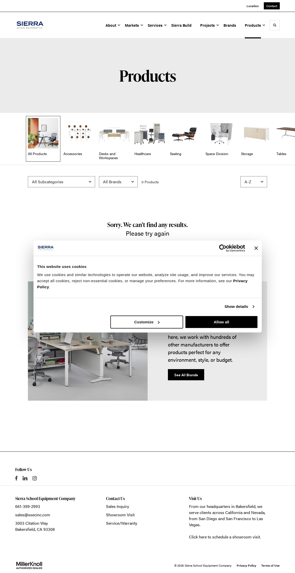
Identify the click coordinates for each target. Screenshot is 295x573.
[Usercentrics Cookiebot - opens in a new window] (223, 248)
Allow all (221, 322)
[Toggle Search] (275, 25)
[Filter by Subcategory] (61, 181)
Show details (236, 306)
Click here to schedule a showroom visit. (225, 537)
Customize (147, 322)
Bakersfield (245, 506)
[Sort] (253, 181)
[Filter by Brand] (118, 181)
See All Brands (186, 374)
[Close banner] (256, 248)
